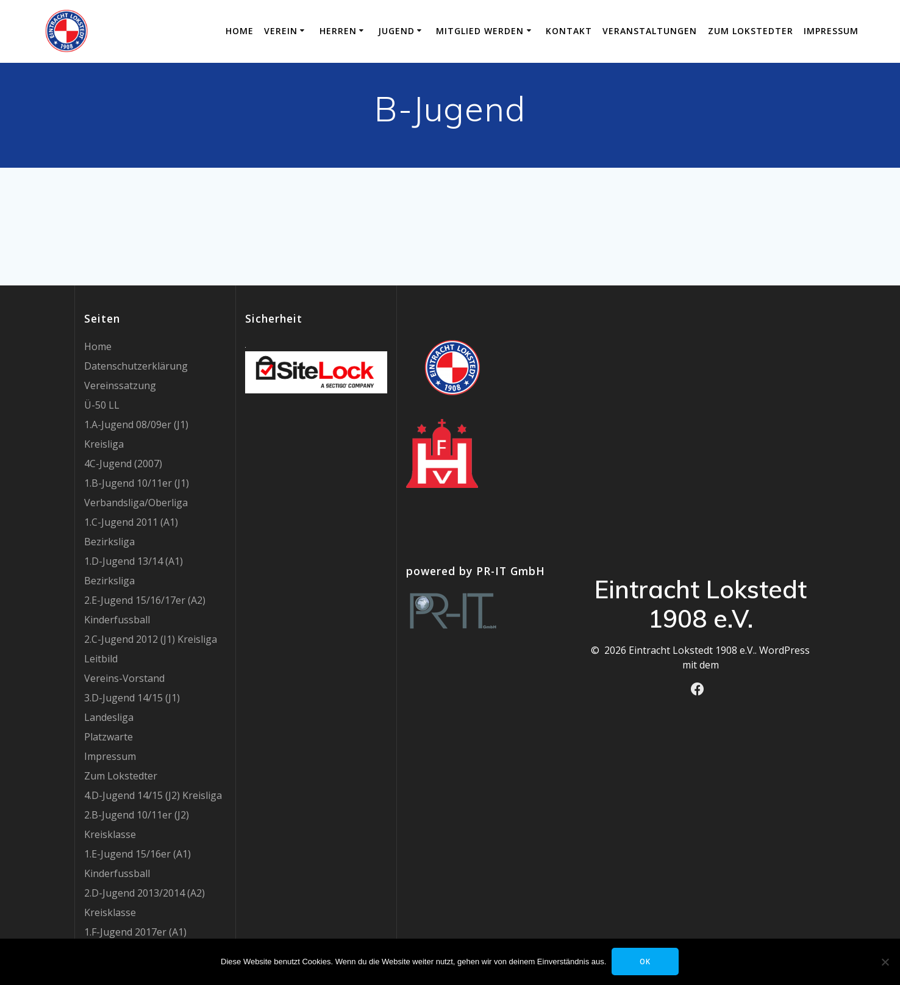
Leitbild (101, 658)
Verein (281, 31)
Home (240, 31)
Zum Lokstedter (750, 31)
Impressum (831, 31)
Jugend (396, 31)
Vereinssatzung (120, 385)
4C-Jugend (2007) (123, 463)
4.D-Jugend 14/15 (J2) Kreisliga (153, 795)
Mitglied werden (480, 31)
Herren (338, 31)
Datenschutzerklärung (136, 366)
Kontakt (569, 31)
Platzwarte (108, 736)
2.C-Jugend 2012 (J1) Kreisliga (150, 639)
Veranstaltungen (649, 31)
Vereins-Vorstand (124, 678)
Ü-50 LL (102, 405)
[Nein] (885, 962)
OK (646, 961)
